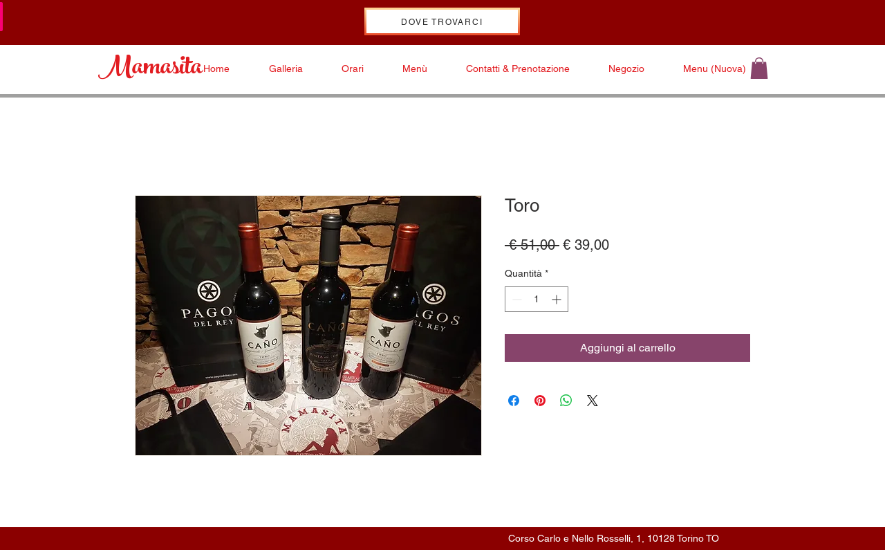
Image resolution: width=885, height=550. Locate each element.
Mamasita (150, 69)
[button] (759, 68)
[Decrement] (515, 299)
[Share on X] (592, 400)
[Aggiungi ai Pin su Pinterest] (540, 400)
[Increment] (557, 299)
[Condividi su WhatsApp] (566, 400)
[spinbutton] (536, 299)
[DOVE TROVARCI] (442, 21)
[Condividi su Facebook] (513, 400)
